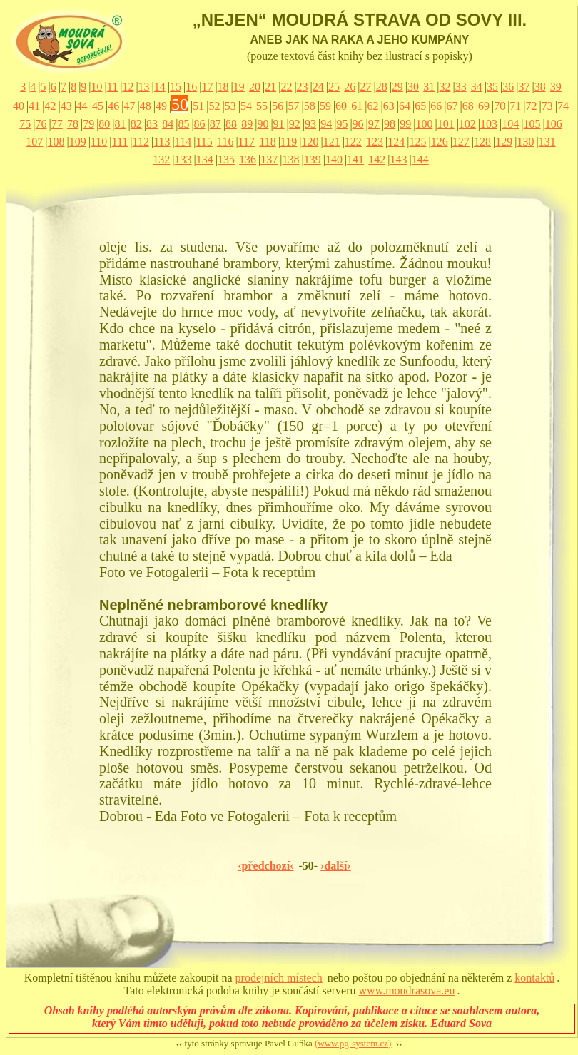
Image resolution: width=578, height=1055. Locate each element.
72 (531, 106)
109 (77, 142)
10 (97, 87)
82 (136, 124)
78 (72, 124)
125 (417, 142)
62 (373, 106)
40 (18, 106)
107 (34, 142)
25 (334, 87)
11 (112, 87)
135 (226, 159)
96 (358, 124)
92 (294, 124)
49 (161, 106)
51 (198, 106)
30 (413, 87)
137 (269, 159)
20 (254, 87)
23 (302, 87)
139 (312, 159)
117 (246, 142)
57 (294, 106)
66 (436, 106)
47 (129, 106)
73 (547, 106)
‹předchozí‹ (265, 866)
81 (120, 124)
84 (167, 124)
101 (446, 124)
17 (207, 87)
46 (113, 106)
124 (396, 142)
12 (127, 87)
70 (499, 106)
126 (439, 142)
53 (230, 106)
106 (553, 124)
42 (50, 106)
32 (444, 87)
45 (97, 106)
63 (389, 106)
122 (353, 142)
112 (141, 142)
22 (286, 87)
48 (145, 106)
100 (423, 124)
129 (503, 142)
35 (492, 87)
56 (277, 106)
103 (488, 124)
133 (182, 159)
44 (82, 106)
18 (223, 87)
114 (183, 142)
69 (484, 106)
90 (262, 124)
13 (144, 87)
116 (225, 142)
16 (191, 87)
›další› (335, 866)
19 (239, 87)
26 (349, 87)
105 (531, 124)
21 (270, 87)
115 (204, 142)
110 (99, 142)
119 (288, 142)
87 (215, 124)
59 (325, 106)
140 (334, 159)
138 (291, 159)
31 (429, 87)
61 (356, 106)
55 (262, 106)
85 (183, 124)
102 (467, 124)
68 (468, 106)
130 (525, 142)
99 (405, 124)
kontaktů (534, 978)
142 (376, 159)
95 (342, 124)
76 (41, 124)
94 (326, 124)
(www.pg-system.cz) (353, 1043)
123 (374, 142)
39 (556, 87)
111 (120, 142)
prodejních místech (279, 978)
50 (179, 104)
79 (88, 124)
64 (404, 106)
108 (56, 142)
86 (200, 124)
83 (152, 124)
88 (231, 124)
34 (476, 87)
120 (309, 142)
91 (279, 124)
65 (420, 106)
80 (104, 124)
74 (563, 106)
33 (461, 87)
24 (318, 87)
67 (452, 106)
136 (247, 159)
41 (34, 106)
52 (214, 106)
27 (365, 87)
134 (204, 159)
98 (389, 124)
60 (341, 106)
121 (331, 142)
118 (267, 142)
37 (523, 87)
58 (309, 106)
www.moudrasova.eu (407, 990)
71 (515, 106)
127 (461, 142)
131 (547, 142)
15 (175, 87)
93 (310, 124)
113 (161, 142)
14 (160, 87)
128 (482, 142)
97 (374, 124)
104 (510, 124)
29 (397, 87)
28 (381, 87)
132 (161, 159)
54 (246, 106)
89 (247, 124)
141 (355, 159)
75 (25, 124)
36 (508, 87)
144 (420, 159)
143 (398, 159)
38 (540, 87)
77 (57, 124)
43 (66, 106)
